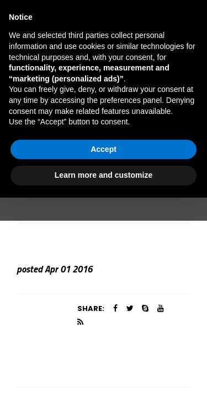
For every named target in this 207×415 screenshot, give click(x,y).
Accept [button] (103, 366)
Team (87, 177)
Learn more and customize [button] (103, 392)
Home (53, 177)
